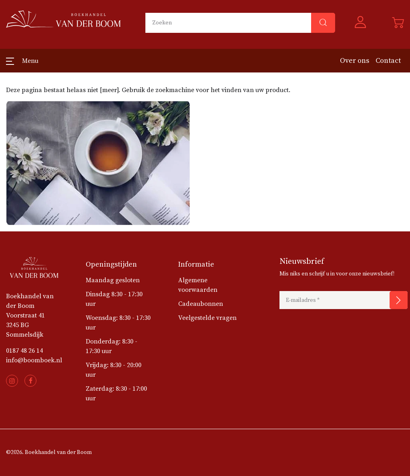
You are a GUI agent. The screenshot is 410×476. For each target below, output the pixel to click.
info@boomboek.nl (34, 360)
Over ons (354, 60)
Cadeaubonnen (200, 304)
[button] (363, 23)
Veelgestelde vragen (207, 318)
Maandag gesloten (113, 280)
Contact (388, 60)
